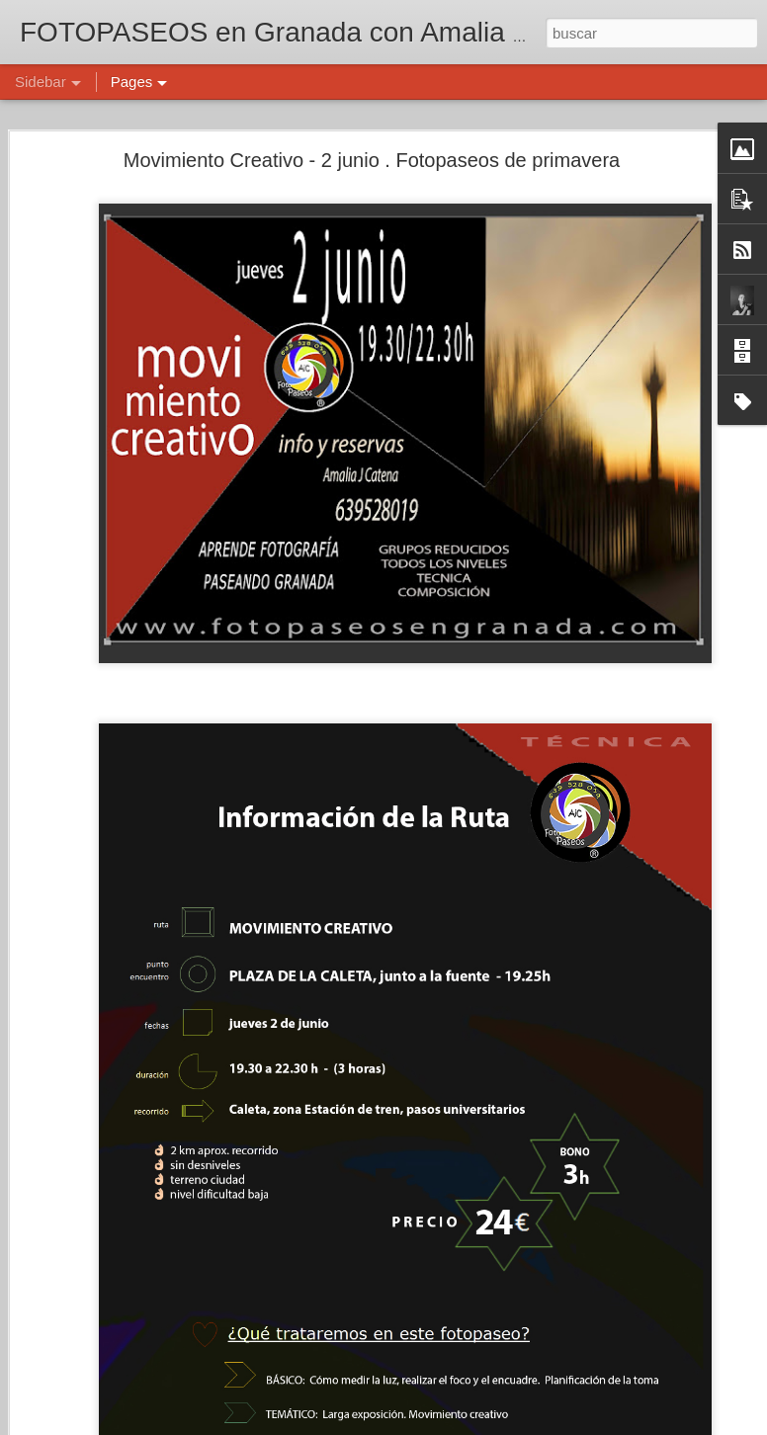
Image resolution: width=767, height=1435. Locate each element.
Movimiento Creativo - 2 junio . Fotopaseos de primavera (372, 160)
